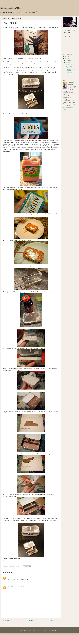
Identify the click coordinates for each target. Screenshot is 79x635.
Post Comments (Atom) (16, 624)
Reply (8, 581)
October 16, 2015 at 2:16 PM (17, 577)
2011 (66, 76)
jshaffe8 (72, 82)
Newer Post (7, 621)
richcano (45, 630)
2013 (66, 58)
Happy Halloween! (71, 67)
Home (31, 621)
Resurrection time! (71, 72)
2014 (66, 56)
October (68, 65)
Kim (8, 577)
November (69, 62)
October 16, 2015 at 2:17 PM (17, 586)
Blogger (57, 630)
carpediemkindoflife (10, 8)
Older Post (55, 621)
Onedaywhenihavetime (24, 69)
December (69, 60)
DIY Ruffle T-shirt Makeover (70, 69)
